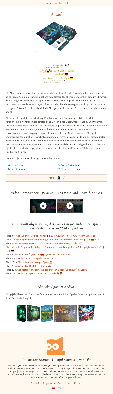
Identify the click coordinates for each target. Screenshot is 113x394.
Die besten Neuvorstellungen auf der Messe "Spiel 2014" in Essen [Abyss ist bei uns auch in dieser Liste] (52, 270)
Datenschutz (65, 383)
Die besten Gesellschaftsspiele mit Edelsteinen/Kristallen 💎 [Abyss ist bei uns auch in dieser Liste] (49, 243)
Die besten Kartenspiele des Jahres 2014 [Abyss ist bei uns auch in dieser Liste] (38, 258)
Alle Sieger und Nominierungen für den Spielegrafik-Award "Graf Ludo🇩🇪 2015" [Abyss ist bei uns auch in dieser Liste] (58, 239)
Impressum (49, 383)
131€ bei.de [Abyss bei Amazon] (56, 178)
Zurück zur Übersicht (56, 3)
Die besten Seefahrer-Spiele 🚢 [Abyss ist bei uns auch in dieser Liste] (34, 266)
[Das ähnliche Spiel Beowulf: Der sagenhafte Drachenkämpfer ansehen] (65, 313)
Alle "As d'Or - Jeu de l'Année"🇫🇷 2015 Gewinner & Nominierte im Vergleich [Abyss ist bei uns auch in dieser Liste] (56, 236)
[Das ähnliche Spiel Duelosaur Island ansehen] (87, 313)
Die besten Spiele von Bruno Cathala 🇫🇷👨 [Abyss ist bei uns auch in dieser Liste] (39, 273)
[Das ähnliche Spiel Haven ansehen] (33, 313)
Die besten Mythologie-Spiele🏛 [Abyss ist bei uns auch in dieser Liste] (35, 262)
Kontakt (78, 383)
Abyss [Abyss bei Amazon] (56, 14)
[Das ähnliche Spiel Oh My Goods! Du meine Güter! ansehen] (47, 313)
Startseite (35, 383)
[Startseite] (56, 346)
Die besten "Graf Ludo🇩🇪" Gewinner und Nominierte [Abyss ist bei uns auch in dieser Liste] (45, 254)
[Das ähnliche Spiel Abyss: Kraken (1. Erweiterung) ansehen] (21, 313)
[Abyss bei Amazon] (56, 38)
